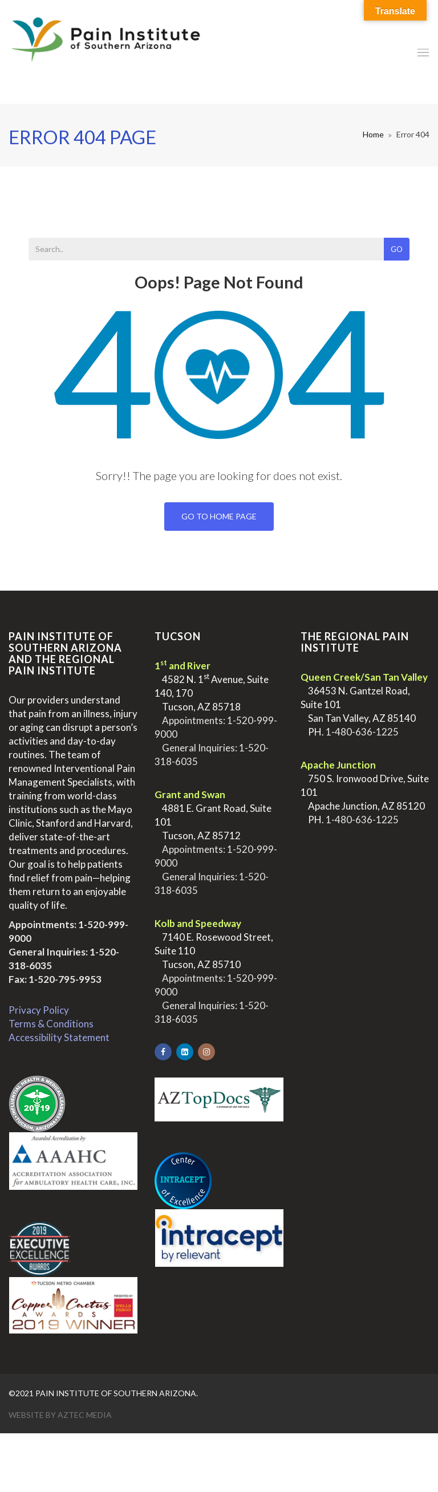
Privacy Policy (39, 1010)
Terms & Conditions (51, 1024)
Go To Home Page (219, 516)
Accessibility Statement (59, 1037)
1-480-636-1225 (362, 732)
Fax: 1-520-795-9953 (55, 979)
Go (397, 249)
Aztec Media (85, 1415)
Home (373, 134)
